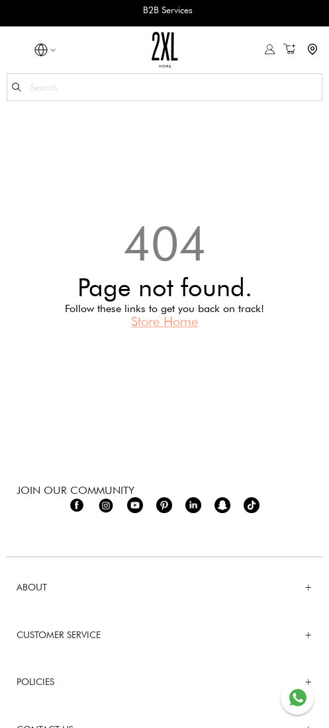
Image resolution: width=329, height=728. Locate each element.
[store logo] (164, 49)
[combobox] (164, 87)
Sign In (270, 49)
